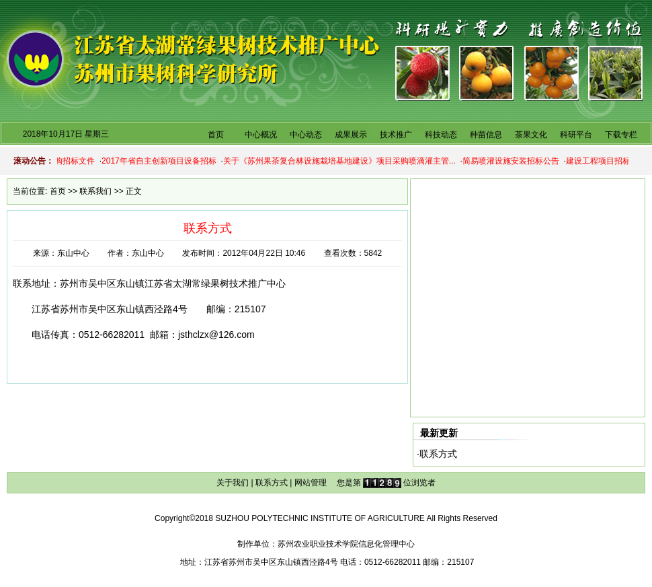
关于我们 (232, 482)
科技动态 (441, 134)
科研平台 (576, 134)
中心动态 (306, 134)
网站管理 (310, 482)
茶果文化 (531, 134)
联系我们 (95, 191)
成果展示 (351, 134)
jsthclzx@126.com (216, 334)
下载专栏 (621, 134)
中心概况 (261, 134)
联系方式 (438, 453)
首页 (216, 134)
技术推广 (396, 134)
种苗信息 (486, 134)
